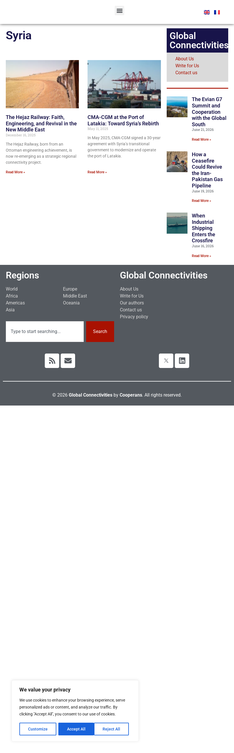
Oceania (71, 303)
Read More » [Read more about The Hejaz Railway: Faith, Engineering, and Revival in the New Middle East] (15, 172)
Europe (70, 289)
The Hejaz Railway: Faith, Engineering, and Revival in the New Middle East (41, 123)
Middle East (75, 296)
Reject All (76, 729)
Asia (10, 310)
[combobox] (45, 331)
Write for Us (187, 65)
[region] (75, 711)
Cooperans (131, 395)
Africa (12, 296)
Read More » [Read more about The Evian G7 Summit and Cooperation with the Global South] (201, 139)
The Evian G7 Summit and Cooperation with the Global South (209, 111)
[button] (119, 10)
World (12, 289)
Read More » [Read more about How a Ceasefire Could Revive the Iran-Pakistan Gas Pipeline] (201, 201)
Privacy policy (134, 316)
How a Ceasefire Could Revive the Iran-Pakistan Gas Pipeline (207, 170)
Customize (38, 729)
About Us (184, 59)
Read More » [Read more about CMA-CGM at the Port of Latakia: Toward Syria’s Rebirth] (97, 172)
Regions (22, 275)
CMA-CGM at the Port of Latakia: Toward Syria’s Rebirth (123, 120)
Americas (15, 303)
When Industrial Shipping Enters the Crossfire (203, 228)
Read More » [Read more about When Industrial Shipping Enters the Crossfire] (201, 256)
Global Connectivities (163, 275)
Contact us (186, 72)
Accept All (113, 729)
